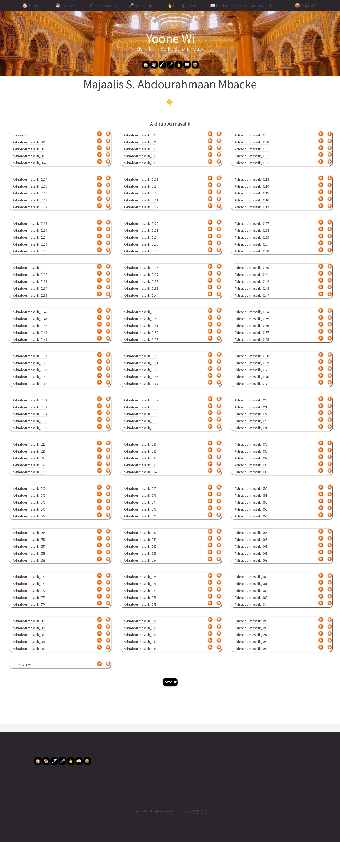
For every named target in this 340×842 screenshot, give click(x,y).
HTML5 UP (200, 811)
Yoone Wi (170, 38)
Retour (170, 682)
